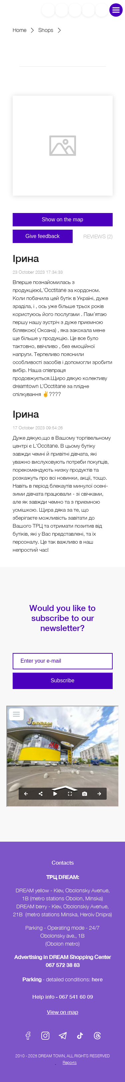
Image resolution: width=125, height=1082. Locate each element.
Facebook (28, 1035)
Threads (97, 1035)
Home (19, 30)
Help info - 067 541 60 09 (62, 996)
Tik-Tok (80, 1035)
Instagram (45, 1035)
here (97, 979)
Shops (45, 30)
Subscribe (62, 680)
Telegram (62, 1035)
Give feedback (42, 236)
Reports (70, 1062)
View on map (62, 1012)
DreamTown (15, 9)
